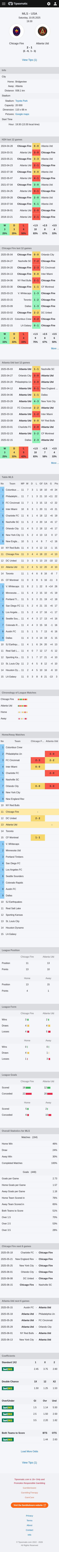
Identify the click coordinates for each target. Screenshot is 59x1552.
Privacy (29, 1516)
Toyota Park (21, 101)
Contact (29, 1530)
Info (29, 1535)
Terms (29, 1520)
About (29, 1525)
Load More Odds (29, 1451)
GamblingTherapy (29, 1493)
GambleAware (29, 1488)
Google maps (22, 114)
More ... (55, 348)
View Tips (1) (29, 59)
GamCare (29, 1497)
